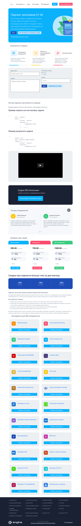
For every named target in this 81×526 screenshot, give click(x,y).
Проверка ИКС (22, 452)
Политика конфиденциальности (39, 523)
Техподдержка (69, 522)
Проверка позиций (23, 339)
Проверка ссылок (23, 403)
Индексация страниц (56, 419)
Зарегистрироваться (66, 4)
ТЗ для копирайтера (24, 371)
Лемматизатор (22, 323)
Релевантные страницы (57, 484)
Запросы (13, 78)
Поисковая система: (47, 70)
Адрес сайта (14, 70)
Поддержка (45, 4)
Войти (54, 4)
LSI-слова (53, 371)
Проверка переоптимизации (26, 419)
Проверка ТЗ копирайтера (26, 484)
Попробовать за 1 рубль (55, 86)
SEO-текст (53, 436)
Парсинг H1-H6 (22, 468)
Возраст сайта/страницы (58, 452)
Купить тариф (15, 268)
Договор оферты (51, 523)
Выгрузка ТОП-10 (55, 468)
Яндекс (44, 72)
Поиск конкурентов (56, 339)
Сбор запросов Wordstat (25, 355)
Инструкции (35, 4)
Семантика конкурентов (25, 387)
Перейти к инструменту (24, 329)
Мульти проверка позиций (58, 387)
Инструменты (20, 4)
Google (44, 74)
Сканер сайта (54, 355)
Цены (28, 4)
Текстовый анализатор (57, 323)
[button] (68, 210)
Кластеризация (22, 436)
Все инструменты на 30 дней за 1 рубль (29, 32)
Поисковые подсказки (57, 403)
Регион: (43, 77)
